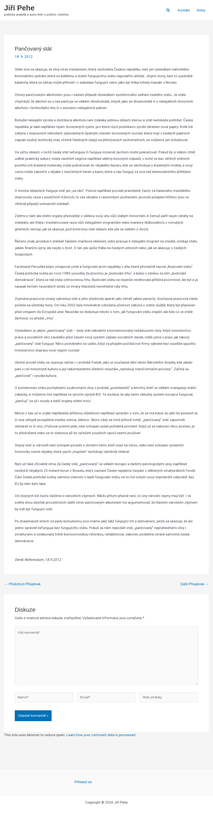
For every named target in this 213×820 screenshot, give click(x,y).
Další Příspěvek (194, 584)
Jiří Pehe (19, 8)
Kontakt (184, 10)
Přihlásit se (83, 782)
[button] (168, 10)
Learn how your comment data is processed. (101, 735)
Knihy (201, 10)
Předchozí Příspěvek (23, 584)
